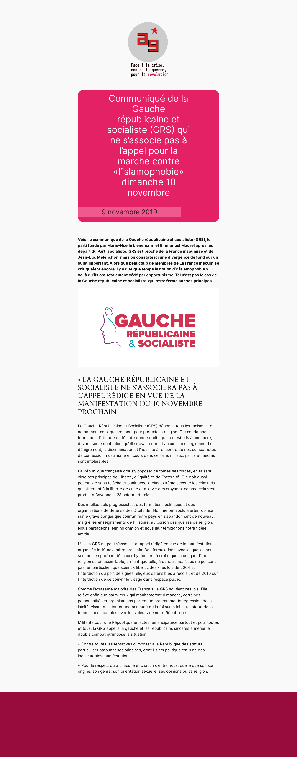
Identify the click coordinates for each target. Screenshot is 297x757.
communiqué (105, 239)
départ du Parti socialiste (102, 251)
